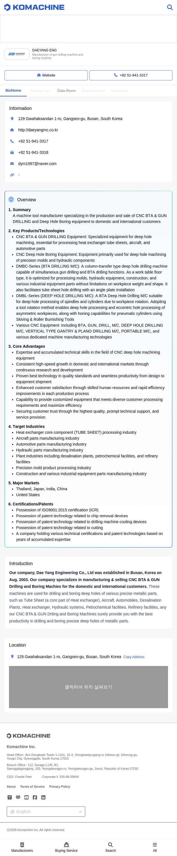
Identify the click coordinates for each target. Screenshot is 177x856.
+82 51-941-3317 (33, 141)
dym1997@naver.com (37, 163)
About (11, 786)
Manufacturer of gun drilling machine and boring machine (57, 56)
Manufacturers (22, 848)
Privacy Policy (59, 786)
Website (46, 75)
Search (110, 848)
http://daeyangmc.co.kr (38, 130)
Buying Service (66, 848)
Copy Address (133, 657)
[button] (88, 687)
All (155, 848)
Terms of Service (32, 786)
